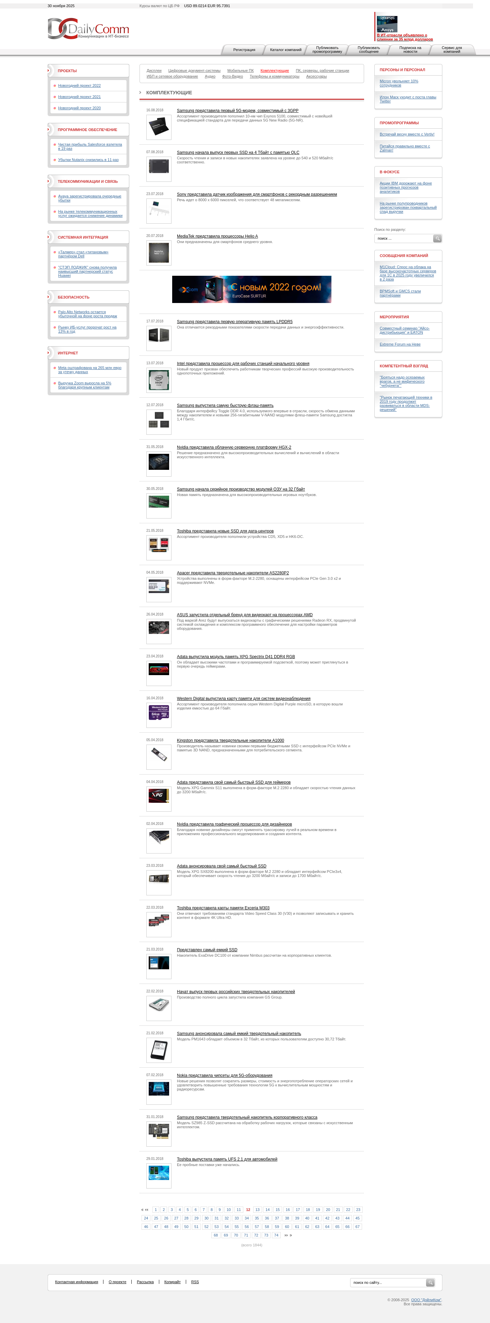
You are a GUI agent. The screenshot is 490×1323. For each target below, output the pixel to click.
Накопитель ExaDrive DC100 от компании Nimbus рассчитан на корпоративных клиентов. (254, 955)
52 (207, 1227)
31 (216, 1218)
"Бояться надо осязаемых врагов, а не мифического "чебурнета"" (402, 381)
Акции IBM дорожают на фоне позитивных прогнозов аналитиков (406, 187)
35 (257, 1218)
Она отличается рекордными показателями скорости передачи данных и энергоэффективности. (260, 327)
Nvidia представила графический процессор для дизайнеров (234, 824)
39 (297, 1218)
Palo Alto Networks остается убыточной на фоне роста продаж (87, 314)
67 (358, 1227)
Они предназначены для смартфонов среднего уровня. (225, 242)
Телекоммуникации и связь (88, 181)
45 (358, 1218)
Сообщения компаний (404, 256)
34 (247, 1218)
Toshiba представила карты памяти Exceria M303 (223, 908)
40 (307, 1218)
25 (156, 1218)
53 (216, 1227)
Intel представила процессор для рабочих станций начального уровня (243, 363)
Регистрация (244, 50)
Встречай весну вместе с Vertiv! (407, 134)
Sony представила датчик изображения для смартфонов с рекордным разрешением (257, 194)
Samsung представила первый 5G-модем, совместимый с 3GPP (237, 110)
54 (227, 1227)
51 (196, 1227)
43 (337, 1218)
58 (267, 1227)
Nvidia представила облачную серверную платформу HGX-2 (234, 447)
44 (347, 1218)
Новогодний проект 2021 (79, 97)
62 (307, 1227)
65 (337, 1227)
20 (328, 1210)
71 (246, 1235)
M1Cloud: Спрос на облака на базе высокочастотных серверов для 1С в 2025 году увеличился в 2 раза (408, 273)
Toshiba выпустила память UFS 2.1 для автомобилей (227, 1159)
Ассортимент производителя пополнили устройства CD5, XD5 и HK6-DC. (240, 537)
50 (186, 1227)
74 (276, 1235)
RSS (195, 1282)
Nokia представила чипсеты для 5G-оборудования (225, 1075)
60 (287, 1227)
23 (358, 1210)
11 (239, 1210)
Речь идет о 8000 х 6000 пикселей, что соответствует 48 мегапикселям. (239, 200)
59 (277, 1227)
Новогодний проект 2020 (79, 108)
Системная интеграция (83, 237)
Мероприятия (394, 317)
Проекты (67, 71)
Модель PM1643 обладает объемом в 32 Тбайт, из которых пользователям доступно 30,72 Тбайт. (261, 1039)
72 (256, 1235)
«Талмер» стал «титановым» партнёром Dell (83, 254)
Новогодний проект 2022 (79, 85)
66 (347, 1227)
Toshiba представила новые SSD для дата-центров (225, 531)
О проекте (117, 1282)
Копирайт (172, 1282)
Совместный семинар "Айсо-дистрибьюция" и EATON (405, 330)
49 (176, 1227)
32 (227, 1218)
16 (288, 1210)
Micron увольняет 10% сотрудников (399, 83)
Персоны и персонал (402, 70)
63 (317, 1227)
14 (267, 1210)
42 (327, 1218)
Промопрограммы (399, 123)
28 (186, 1218)
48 (166, 1227)
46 (146, 1227)
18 (308, 1210)
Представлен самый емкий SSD (207, 949)
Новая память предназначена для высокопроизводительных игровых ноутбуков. (247, 495)
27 (176, 1218)
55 (236, 1227)
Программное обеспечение (87, 130)
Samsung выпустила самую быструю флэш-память (225, 405)
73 (266, 1235)
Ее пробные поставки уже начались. (208, 1165)
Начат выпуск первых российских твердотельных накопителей (236, 991)
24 (146, 1218)
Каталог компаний (285, 50)
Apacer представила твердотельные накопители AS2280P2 (233, 573)
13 (258, 1210)
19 (318, 1210)
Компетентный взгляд (404, 366)
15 (278, 1210)
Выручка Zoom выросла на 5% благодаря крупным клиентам (84, 385)
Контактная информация (76, 1282)
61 (297, 1227)
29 (196, 1218)
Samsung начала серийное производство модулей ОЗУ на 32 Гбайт (241, 489)
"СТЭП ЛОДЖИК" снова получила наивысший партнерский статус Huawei (87, 271)
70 (236, 1235)
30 (207, 1218)
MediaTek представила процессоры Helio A (217, 236)
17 (298, 1210)
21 (338, 1210)
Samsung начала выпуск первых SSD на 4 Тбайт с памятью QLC (238, 152)
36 (267, 1218)
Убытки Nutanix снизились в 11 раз (88, 160)
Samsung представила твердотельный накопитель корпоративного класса (247, 1117)
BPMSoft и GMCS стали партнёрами (400, 293)
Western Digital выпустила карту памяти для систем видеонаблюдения (244, 698)
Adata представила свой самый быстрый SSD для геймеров (234, 782)
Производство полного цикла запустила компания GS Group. (229, 997)
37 (277, 1218)
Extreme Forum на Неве (400, 344)
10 (229, 1210)
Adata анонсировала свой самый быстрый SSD (221, 866)
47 (156, 1227)
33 (236, 1218)
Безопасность (73, 297)
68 (216, 1235)
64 (327, 1227)
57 (257, 1227)
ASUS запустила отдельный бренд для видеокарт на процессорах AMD (245, 614)
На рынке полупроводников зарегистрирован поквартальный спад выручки (408, 207)
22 (348, 1210)
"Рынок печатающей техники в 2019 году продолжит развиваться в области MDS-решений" (406, 403)
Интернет (68, 353)
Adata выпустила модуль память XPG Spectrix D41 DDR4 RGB (236, 656)
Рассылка (145, 1282)
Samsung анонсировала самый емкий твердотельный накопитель (239, 1033)
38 (287, 1218)
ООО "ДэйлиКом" (426, 1300)
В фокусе (389, 172)
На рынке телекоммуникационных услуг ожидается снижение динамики (90, 213)
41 (317, 1218)
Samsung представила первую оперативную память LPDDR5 (235, 321)
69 (226, 1235)
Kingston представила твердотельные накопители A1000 (230, 740)
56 (247, 1227)
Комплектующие (169, 92)
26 (166, 1218)
